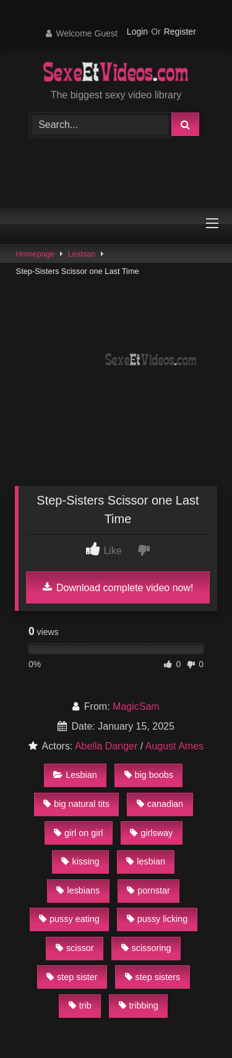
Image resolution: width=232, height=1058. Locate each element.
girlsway (151, 833)
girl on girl (78, 833)
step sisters (153, 977)
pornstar (148, 890)
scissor (75, 948)
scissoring (146, 948)
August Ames (174, 746)
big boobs (148, 775)
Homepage (35, 253)
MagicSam (136, 706)
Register (180, 31)
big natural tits (76, 804)
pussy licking (157, 919)
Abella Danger (106, 746)
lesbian (145, 861)
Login (137, 31)
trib (80, 1005)
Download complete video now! (118, 587)
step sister (72, 977)
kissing (80, 861)
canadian (160, 804)
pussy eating (69, 919)
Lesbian (82, 253)
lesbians (78, 890)
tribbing (138, 1005)
